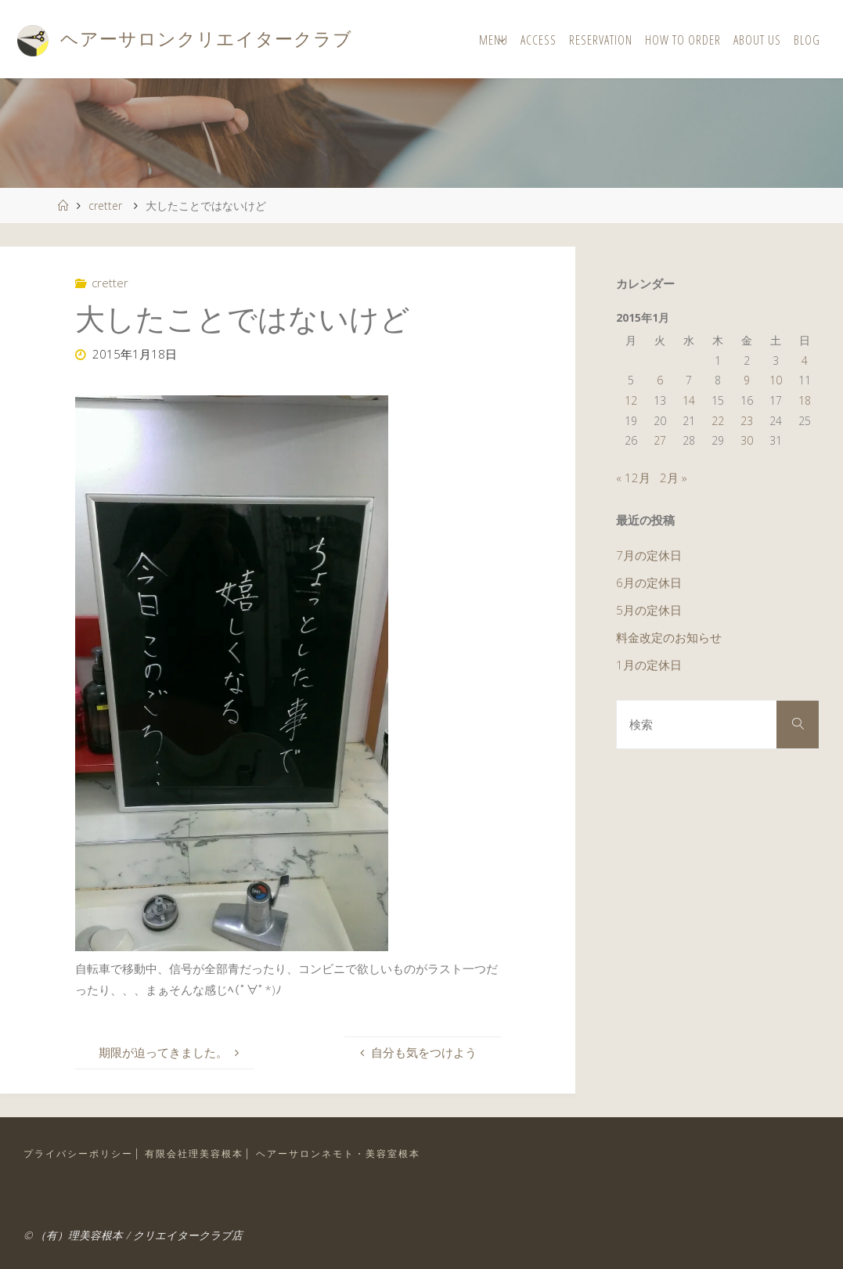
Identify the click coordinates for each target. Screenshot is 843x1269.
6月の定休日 (649, 582)
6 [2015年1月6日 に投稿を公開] (660, 380)
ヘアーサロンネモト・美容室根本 (338, 1153)
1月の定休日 (649, 664)
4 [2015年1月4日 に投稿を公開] (805, 360)
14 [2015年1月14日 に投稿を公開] (689, 400)
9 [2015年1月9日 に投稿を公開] (747, 380)
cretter (105, 205)
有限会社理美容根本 (194, 1153)
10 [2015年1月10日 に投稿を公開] (775, 380)
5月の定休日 (649, 610)
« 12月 (633, 477)
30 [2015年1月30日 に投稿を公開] (746, 440)
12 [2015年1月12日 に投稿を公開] (631, 400)
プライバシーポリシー (78, 1153)
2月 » (673, 477)
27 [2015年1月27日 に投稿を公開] (660, 440)
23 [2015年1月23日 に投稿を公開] (746, 420)
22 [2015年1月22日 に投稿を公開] (718, 420)
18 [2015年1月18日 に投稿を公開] (804, 400)
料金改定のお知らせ (669, 637)
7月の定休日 (649, 555)
